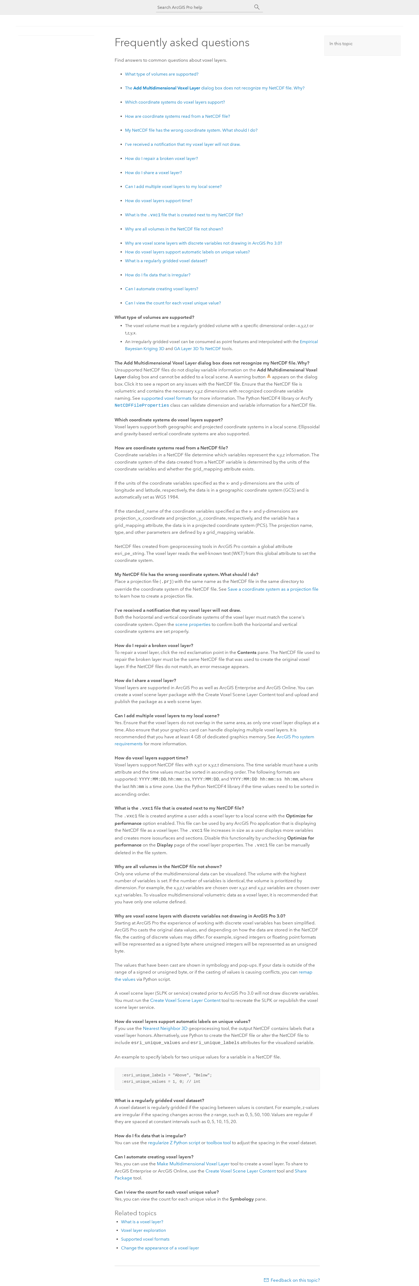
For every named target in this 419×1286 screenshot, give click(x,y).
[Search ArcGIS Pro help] (204, 7)
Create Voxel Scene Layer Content (185, 996)
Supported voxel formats (145, 1234)
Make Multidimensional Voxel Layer (193, 1159)
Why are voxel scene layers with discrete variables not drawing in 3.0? (203, 243)
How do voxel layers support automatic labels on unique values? (187, 251)
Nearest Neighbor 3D (165, 1024)
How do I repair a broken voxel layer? (161, 158)
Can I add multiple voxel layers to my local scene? (173, 186)
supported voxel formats (166, 398)
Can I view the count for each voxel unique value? (173, 302)
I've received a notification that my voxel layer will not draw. (182, 144)
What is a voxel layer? (142, 1217)
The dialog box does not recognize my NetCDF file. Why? (215, 88)
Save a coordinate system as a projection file (273, 588)
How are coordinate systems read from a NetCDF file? (177, 116)
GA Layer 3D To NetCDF (197, 348)
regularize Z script (174, 1137)
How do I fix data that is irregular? (158, 274)
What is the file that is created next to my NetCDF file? (184, 215)
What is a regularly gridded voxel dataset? (166, 260)
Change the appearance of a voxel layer (160, 1243)
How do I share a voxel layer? (153, 172)
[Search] (257, 7)
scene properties (193, 623)
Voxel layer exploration (143, 1225)
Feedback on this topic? (295, 1275)
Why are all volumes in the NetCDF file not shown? (174, 229)
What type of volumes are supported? (162, 74)
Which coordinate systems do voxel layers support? (175, 102)
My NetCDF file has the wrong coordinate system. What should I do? (191, 130)
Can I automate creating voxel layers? (161, 288)
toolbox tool (219, 1137)
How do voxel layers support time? (158, 200)
